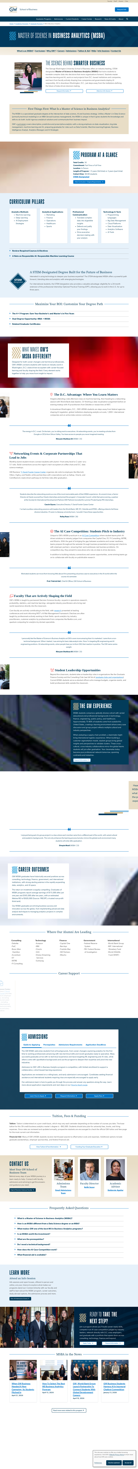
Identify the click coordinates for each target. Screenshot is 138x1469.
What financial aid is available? (31, 1255)
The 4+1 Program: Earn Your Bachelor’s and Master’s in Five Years (43, 314)
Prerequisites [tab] (49, 1045)
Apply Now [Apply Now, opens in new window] (99, 1096)
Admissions (58, 19)
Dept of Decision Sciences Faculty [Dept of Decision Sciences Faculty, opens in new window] (22, 1190)
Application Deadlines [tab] (96, 1045)
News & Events (110, 19)
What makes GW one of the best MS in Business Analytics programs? (50, 1229)
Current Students (72, 19)
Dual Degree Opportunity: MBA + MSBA (31, 319)
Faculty (110, 1)
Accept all (128, 1463)
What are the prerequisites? (30, 1239)
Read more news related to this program (68, 1410)
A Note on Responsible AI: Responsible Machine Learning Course (43, 256)
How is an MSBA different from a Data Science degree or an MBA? (48, 1224)
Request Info (121, 9)
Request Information (81, 760)
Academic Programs (43, 19)
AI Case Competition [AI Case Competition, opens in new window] (90, 536)
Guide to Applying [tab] (31, 1045)
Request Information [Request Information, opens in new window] (64, 91)
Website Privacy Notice (116, 1454)
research (57, 611)
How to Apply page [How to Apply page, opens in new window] (79, 1085)
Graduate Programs (36, 24)
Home (12, 24)
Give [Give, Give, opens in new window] (126, 1)
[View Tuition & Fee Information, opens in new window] (48, 1147)
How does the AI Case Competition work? (37, 1250)
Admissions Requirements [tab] (70, 1045)
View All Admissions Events (20, 1298)
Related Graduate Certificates (26, 324)
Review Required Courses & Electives (30, 251)
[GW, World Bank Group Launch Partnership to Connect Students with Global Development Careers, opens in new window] (84, 1389)
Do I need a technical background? (33, 1245)
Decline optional (114, 1463)
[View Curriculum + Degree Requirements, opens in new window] (89, 182)
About (121, 19)
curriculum (21, 124)
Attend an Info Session (104, 91)
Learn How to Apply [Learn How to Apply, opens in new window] (38, 1096)
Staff (115, 1)
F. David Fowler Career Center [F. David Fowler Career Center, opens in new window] (33, 472)
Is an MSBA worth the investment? (33, 1234)
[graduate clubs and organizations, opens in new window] (109, 677)
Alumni (121, 1)
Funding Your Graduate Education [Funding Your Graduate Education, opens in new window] (89, 1147)
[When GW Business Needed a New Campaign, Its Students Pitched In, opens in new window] (23, 1388)
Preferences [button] (98, 1463)
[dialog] (114, 1458)
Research (98, 19)
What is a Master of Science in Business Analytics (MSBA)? (44, 1218)
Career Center (87, 19)
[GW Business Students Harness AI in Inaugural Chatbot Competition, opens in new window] (115, 1386)
